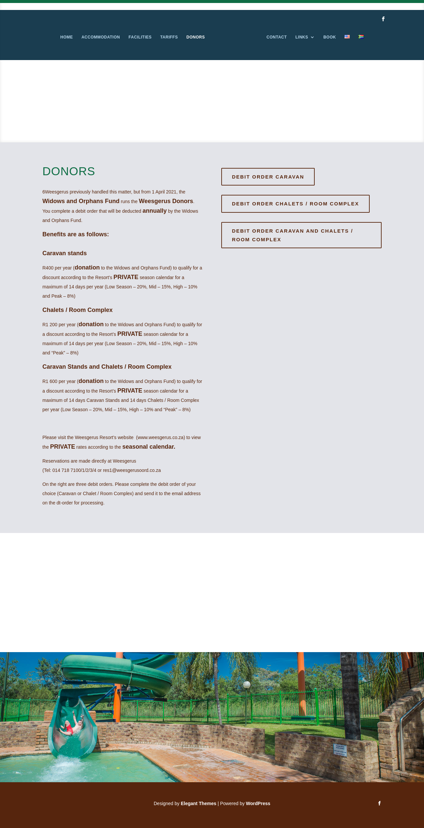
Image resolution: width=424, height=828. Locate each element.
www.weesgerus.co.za (160, 437)
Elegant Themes (198, 803)
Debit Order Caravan (268, 177)
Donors (195, 37)
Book (329, 37)
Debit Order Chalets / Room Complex (295, 203)
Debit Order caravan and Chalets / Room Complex (292, 235)
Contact (277, 37)
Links (301, 37)
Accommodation (100, 37)
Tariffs (169, 37)
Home (66, 37)
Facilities (140, 37)
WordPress (258, 803)
